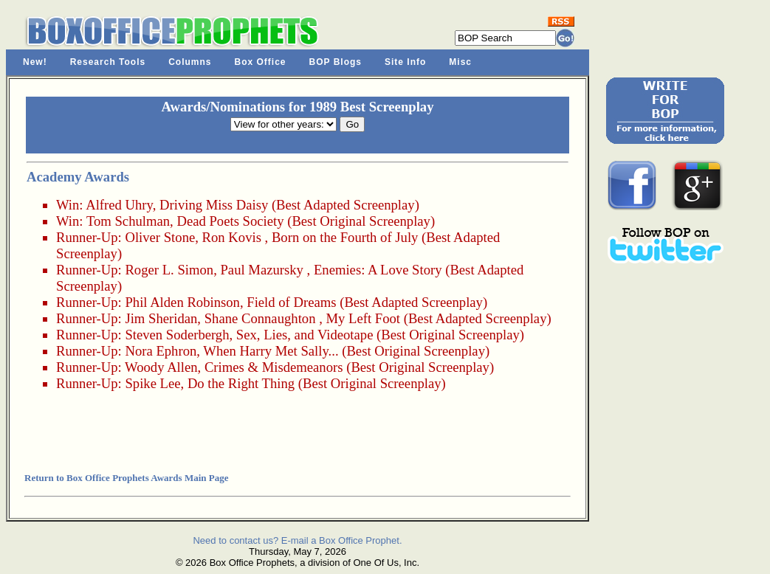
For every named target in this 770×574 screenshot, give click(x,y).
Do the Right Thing (241, 383)
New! (35, 62)
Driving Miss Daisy (213, 204)
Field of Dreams (291, 302)
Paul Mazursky (261, 269)
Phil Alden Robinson (182, 302)
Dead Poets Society (229, 221)
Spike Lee (152, 383)
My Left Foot (363, 318)
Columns (189, 62)
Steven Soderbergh (177, 334)
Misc (460, 62)
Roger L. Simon (169, 269)
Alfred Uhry (119, 204)
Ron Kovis (231, 237)
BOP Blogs (335, 62)
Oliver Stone (160, 237)
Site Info (405, 62)
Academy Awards (78, 176)
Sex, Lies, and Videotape (305, 334)
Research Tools (107, 62)
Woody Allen (161, 367)
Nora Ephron (160, 351)
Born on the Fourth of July (345, 237)
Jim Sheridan (161, 318)
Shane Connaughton (260, 318)
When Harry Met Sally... (270, 351)
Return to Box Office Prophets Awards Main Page (126, 477)
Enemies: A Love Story (378, 269)
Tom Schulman (128, 221)
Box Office (260, 62)
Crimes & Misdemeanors (273, 367)
